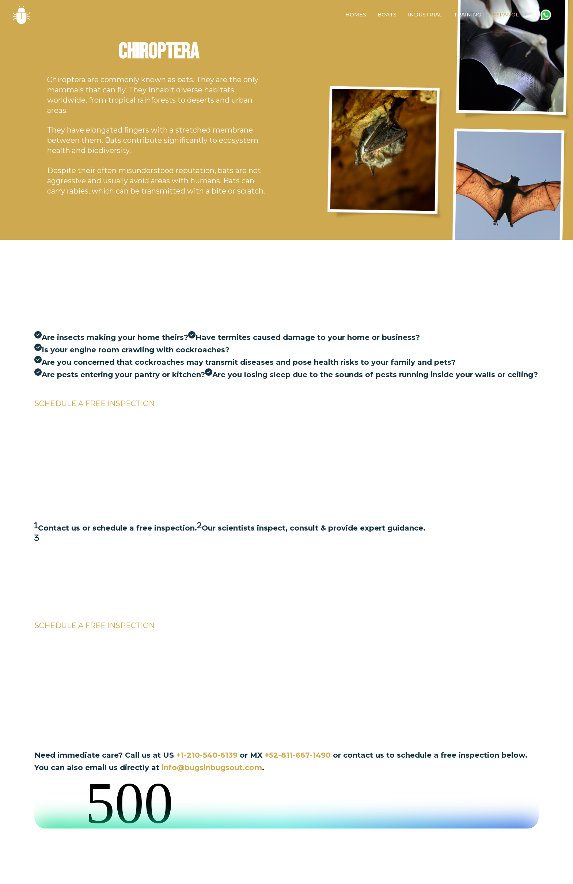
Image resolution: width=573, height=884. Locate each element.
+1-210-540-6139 (207, 755)
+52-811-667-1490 (299, 755)
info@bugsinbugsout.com (212, 767)
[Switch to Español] (505, 15)
